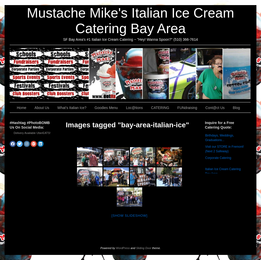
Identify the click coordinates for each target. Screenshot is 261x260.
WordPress (123, 248)
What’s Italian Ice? (129, 73)
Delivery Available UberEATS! (32, 132)
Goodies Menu (156, 73)
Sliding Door (143, 248)
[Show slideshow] (129, 215)
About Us (102, 73)
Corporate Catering (218, 158)
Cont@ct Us (237, 73)
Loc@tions (182, 73)
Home (21, 108)
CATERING (49, 73)
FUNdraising (209, 73)
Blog (236, 108)
